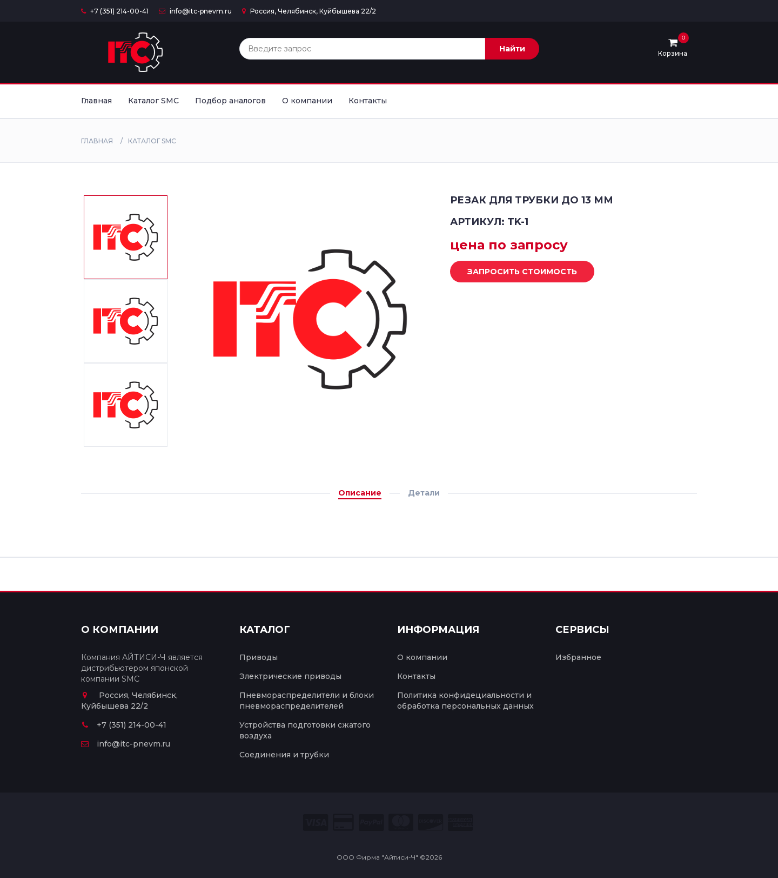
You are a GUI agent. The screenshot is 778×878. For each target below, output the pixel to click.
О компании (307, 100)
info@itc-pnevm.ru (195, 11)
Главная (96, 100)
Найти (512, 49)
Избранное (578, 657)
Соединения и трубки (284, 755)
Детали (424, 493)
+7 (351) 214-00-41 (115, 11)
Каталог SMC (153, 100)
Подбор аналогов (230, 100)
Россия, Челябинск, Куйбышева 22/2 (309, 11)
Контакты (367, 100)
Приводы (258, 657)
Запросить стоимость (514, 272)
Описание (359, 493)
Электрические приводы (290, 676)
